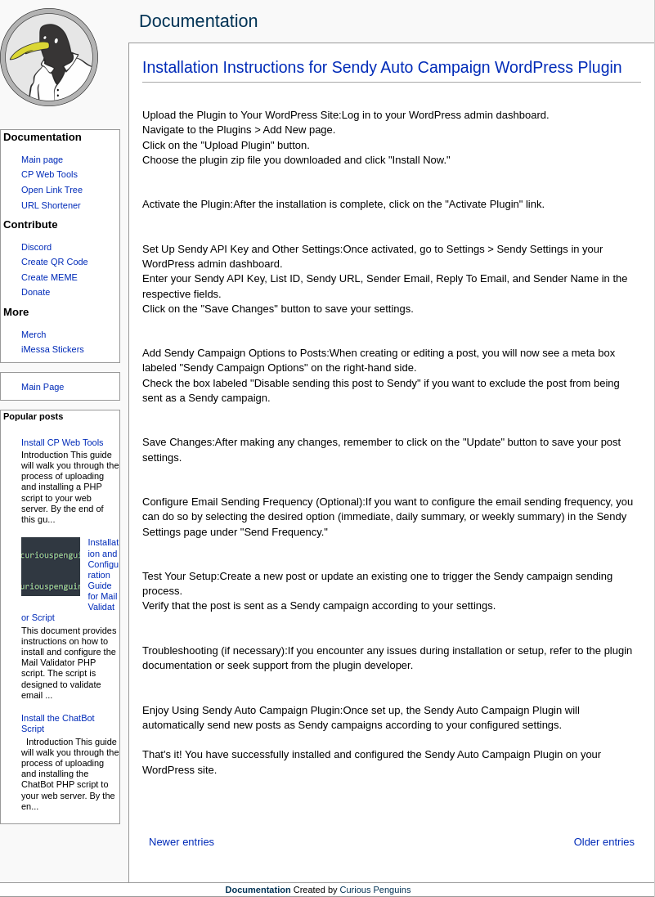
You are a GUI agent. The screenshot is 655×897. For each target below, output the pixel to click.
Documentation (198, 21)
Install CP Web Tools (62, 442)
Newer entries (181, 842)
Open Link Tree (52, 190)
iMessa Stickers (52, 349)
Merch (33, 334)
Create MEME (49, 277)
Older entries (604, 842)
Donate (35, 292)
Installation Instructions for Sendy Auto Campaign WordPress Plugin (382, 67)
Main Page (42, 387)
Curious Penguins (375, 890)
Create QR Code (54, 262)
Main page (42, 159)
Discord (36, 247)
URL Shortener (51, 205)
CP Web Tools (49, 174)
